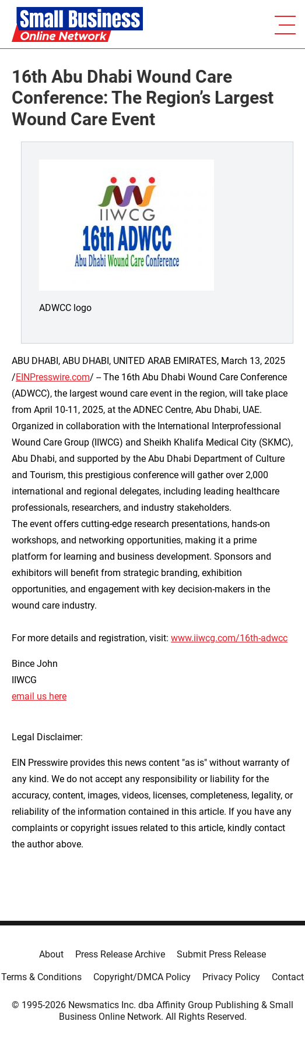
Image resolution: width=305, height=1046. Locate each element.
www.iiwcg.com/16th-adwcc (229, 638)
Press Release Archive (120, 954)
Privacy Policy (231, 977)
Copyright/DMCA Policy (142, 977)
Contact (288, 977)
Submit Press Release (221, 954)
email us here (39, 696)
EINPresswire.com (53, 377)
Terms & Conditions (41, 977)
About (51, 954)
